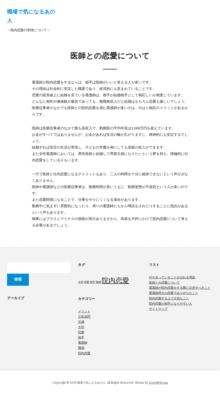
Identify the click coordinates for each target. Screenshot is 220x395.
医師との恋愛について (164, 282)
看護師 (82, 342)
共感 (81, 322)
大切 (81, 327)
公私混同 (84, 316)
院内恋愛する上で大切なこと (169, 298)
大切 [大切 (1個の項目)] (80, 282)
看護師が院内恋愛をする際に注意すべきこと (180, 287)
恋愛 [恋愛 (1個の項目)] (86, 282)
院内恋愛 (84, 353)
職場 (81, 348)
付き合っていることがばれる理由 (172, 277)
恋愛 (81, 332)
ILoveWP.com (158, 383)
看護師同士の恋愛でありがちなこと (173, 293)
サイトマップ (158, 309)
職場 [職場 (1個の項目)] (98, 282)
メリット (84, 311)
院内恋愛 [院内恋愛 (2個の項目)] (115, 280)
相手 (81, 337)
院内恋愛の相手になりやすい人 (170, 303)
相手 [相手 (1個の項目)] (92, 282)
